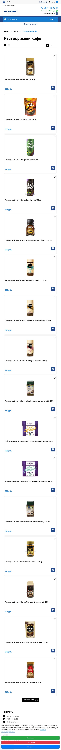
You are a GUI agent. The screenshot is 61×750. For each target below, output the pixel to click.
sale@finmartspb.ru (49, 13)
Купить (53, 88)
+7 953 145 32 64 (49, 8)
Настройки (30, 747)
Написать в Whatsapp (49, 11)
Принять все (30, 738)
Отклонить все (30, 742)
